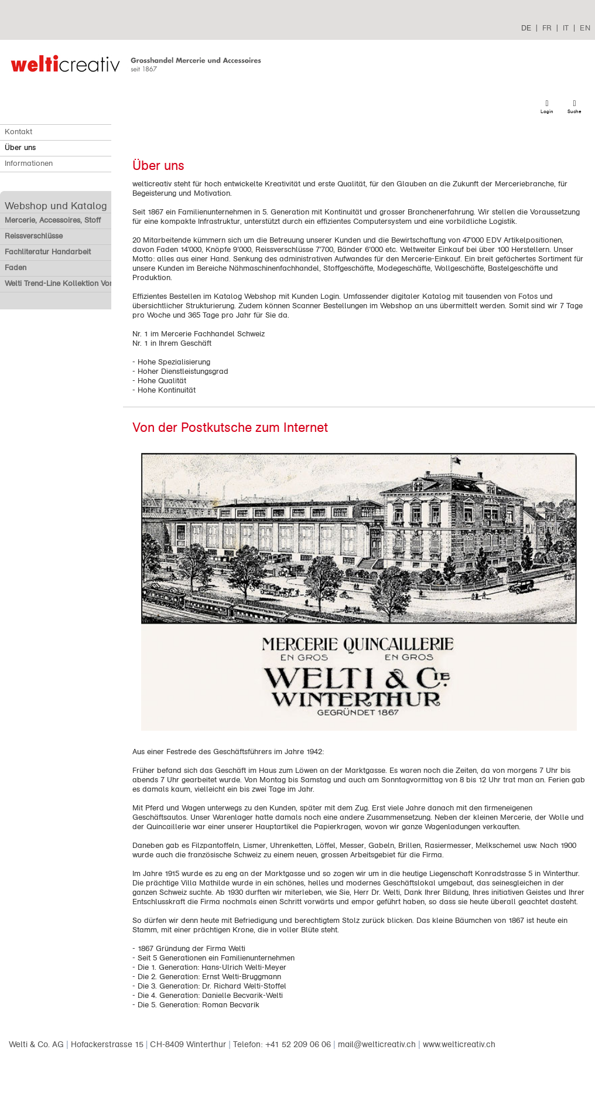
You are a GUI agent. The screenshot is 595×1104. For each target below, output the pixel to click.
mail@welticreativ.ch (377, 1045)
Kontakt (18, 132)
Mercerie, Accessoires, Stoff (53, 220)
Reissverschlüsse (34, 236)
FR (547, 27)
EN (585, 27)
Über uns (20, 147)
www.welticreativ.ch (459, 1045)
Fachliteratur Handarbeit (48, 252)
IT (566, 27)
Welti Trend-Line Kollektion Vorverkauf (71, 283)
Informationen (29, 163)
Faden (15, 267)
